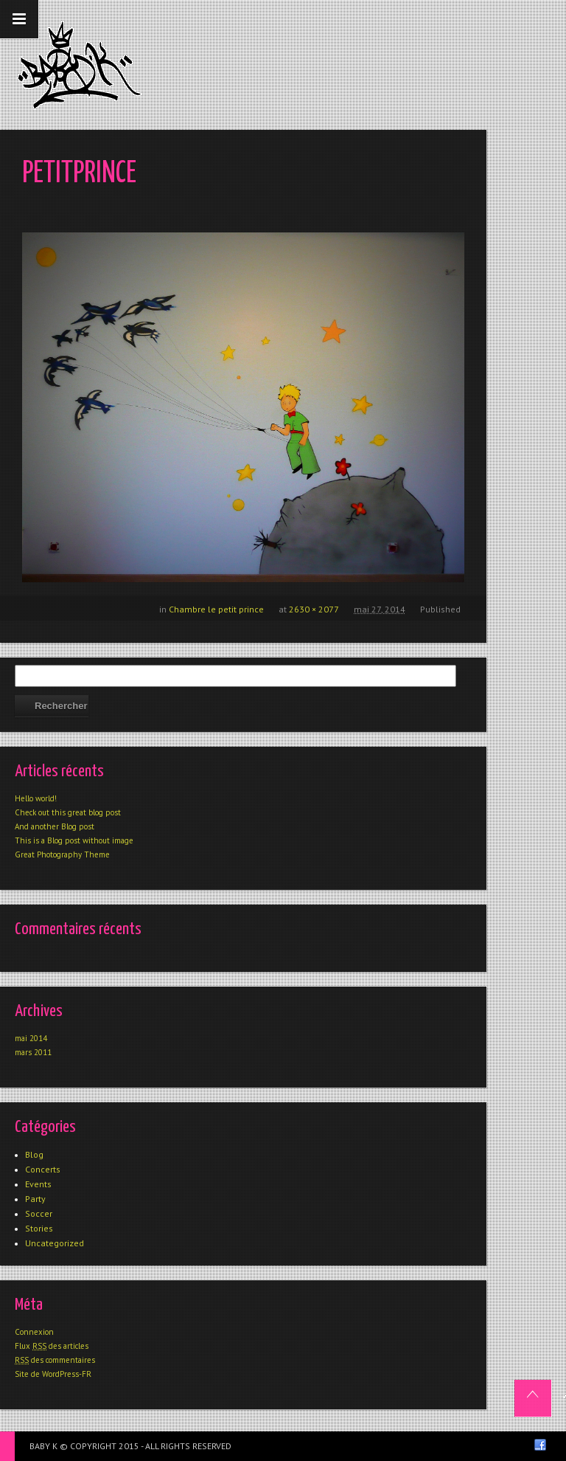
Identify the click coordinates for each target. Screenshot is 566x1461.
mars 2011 (33, 1052)
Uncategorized (54, 1242)
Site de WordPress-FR (53, 1374)
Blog (34, 1154)
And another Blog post (54, 826)
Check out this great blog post (68, 812)
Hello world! (36, 798)
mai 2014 (31, 1038)
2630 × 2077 (314, 609)
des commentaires (55, 1360)
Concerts (42, 1169)
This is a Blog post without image (74, 840)
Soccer (38, 1213)
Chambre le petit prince (216, 609)
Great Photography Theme (62, 854)
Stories (39, 1228)
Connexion (34, 1332)
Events (38, 1183)
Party (35, 1198)
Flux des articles (51, 1346)
